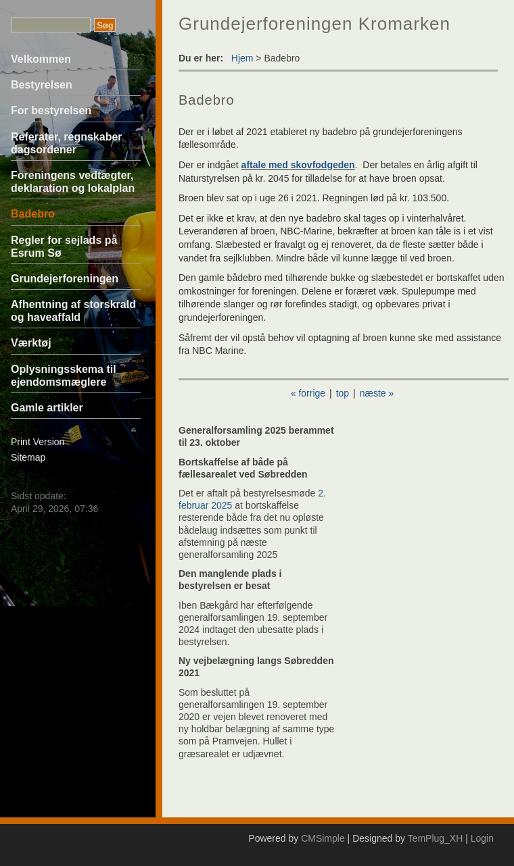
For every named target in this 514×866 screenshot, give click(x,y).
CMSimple (323, 838)
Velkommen (41, 59)
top (342, 393)
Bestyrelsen (41, 85)
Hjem (242, 58)
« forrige (308, 393)
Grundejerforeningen (64, 278)
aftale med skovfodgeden (298, 164)
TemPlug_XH (435, 838)
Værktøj (31, 343)
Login (482, 838)
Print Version (37, 441)
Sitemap (28, 457)
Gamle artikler (47, 407)
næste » (377, 393)
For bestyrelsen (51, 110)
